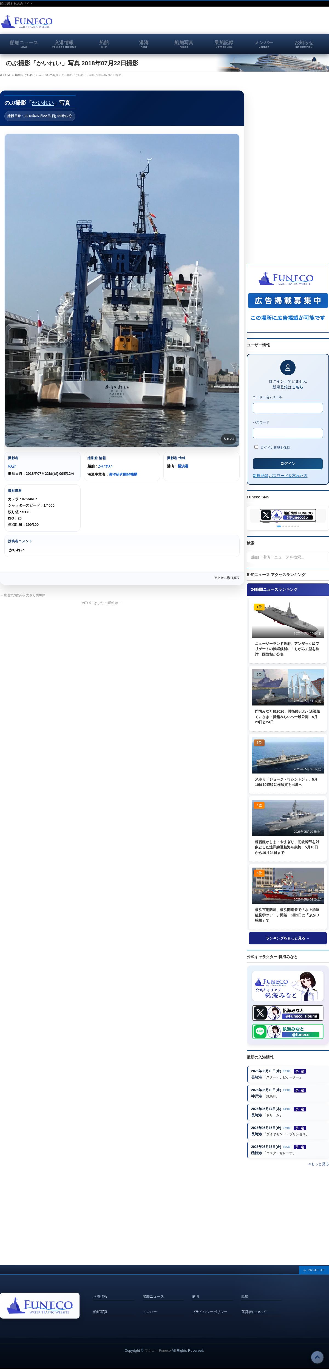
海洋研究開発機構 (123, 474)
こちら (297, 387)
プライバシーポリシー (210, 1307)
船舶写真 (100, 1307)
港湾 (195, 1295)
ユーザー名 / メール (267, 397)
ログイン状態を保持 (272, 447)
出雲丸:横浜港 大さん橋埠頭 (23, 595)
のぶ (12, 466)
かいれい (43, 103)
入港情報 (100, 1295)
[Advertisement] (265, 23)
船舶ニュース (153, 1295)
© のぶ (229, 439)
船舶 (244, 1295)
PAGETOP (316, 1270)
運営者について (253, 1307)
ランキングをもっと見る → (288, 938)
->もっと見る (318, 1171)
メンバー (150, 1307)
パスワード (261, 422)
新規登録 (260, 475)
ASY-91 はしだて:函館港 (102, 603)
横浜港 (183, 466)
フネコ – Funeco (158, 1351)
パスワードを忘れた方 (288, 475)
